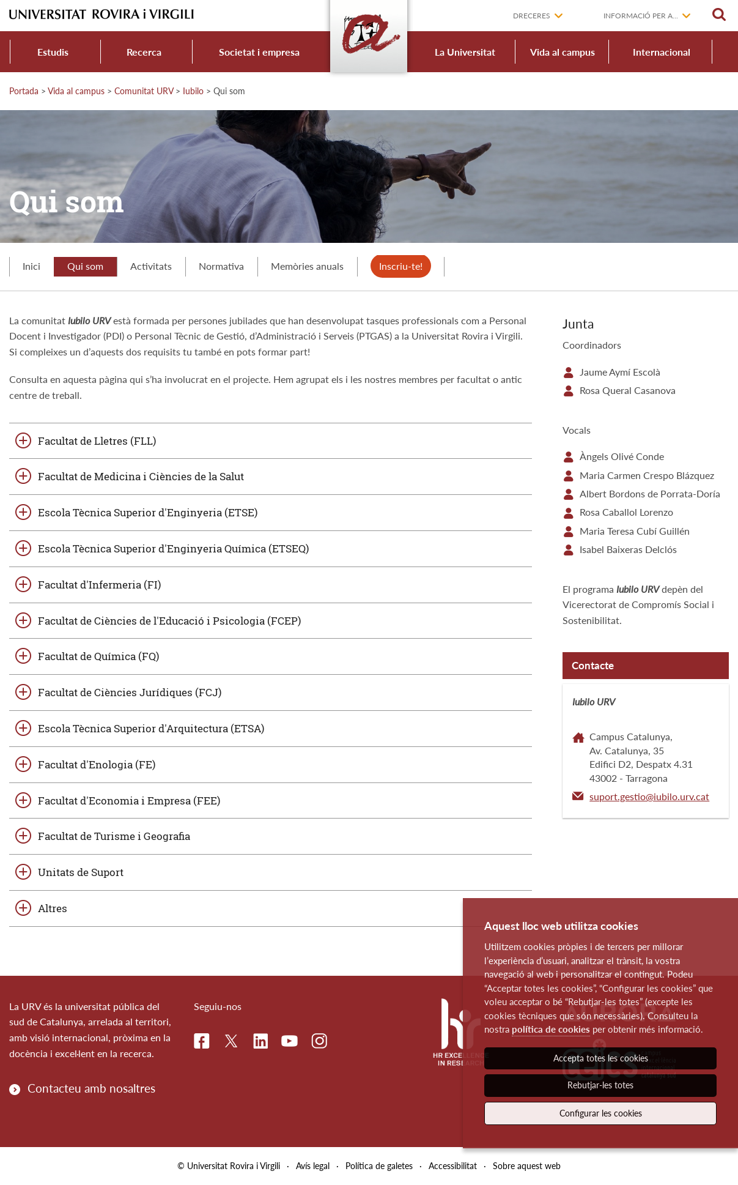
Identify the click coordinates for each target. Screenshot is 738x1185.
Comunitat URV (143, 91)
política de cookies (551, 1029)
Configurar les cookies (600, 1113)
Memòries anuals (307, 266)
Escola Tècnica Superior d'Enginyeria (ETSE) (147, 512)
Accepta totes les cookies (600, 1058)
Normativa (221, 266)
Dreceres (531, 15)
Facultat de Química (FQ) (98, 656)
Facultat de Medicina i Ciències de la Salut (141, 476)
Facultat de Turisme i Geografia (114, 836)
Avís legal (313, 1166)
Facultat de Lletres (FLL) (97, 441)
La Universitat (465, 52)
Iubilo (193, 91)
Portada (24, 91)
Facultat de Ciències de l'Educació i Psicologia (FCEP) (169, 621)
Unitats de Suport (81, 872)
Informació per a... (640, 15)
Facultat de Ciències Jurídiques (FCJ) (129, 692)
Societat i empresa (259, 52)
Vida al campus (562, 52)
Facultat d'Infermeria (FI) (99, 585)
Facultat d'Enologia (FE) (96, 764)
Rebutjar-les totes (600, 1085)
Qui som (85, 266)
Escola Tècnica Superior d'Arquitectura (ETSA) (151, 728)
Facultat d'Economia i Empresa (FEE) (129, 800)
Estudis (52, 52)
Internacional (661, 52)
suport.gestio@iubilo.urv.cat (649, 796)
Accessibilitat (453, 1166)
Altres (52, 908)
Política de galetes (379, 1166)
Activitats (151, 266)
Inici (31, 266)
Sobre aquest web (527, 1166)
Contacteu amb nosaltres (91, 1088)
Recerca (144, 52)
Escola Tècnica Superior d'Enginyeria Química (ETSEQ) (173, 548)
